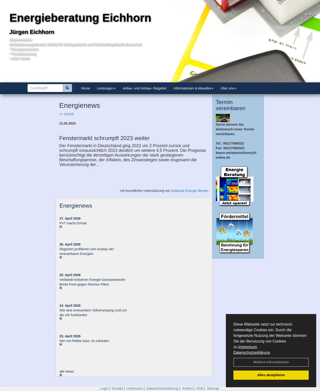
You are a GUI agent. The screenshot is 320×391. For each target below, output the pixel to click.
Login (104, 388)
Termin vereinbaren (231, 105)
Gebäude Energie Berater (190, 191)
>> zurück (66, 114)
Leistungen (106, 88)
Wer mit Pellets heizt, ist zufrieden (84, 341)
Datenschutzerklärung (251, 353)
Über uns (228, 88)
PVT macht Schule (73, 223)
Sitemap (213, 388)
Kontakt (117, 388)
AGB (199, 388)
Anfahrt (187, 388)
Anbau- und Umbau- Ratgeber (145, 88)
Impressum (247, 347)
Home (85, 88)
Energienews (76, 205)
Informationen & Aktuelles (193, 88)
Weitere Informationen (271, 362)
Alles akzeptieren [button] (271, 375)
